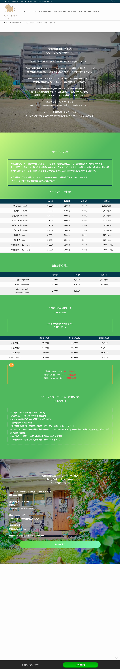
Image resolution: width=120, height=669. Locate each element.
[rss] (111, 1)
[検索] (114, 1)
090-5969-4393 (15, 495)
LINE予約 (80, 665)
